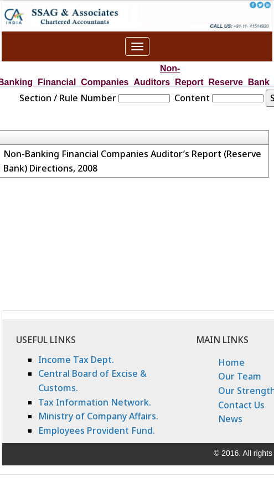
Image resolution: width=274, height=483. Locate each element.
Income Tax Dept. (76, 360)
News (230, 419)
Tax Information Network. (94, 402)
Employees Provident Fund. (96, 430)
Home (231, 362)
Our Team (239, 376)
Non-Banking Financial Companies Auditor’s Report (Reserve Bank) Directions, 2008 (132, 161)
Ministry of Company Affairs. (98, 416)
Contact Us (241, 405)
